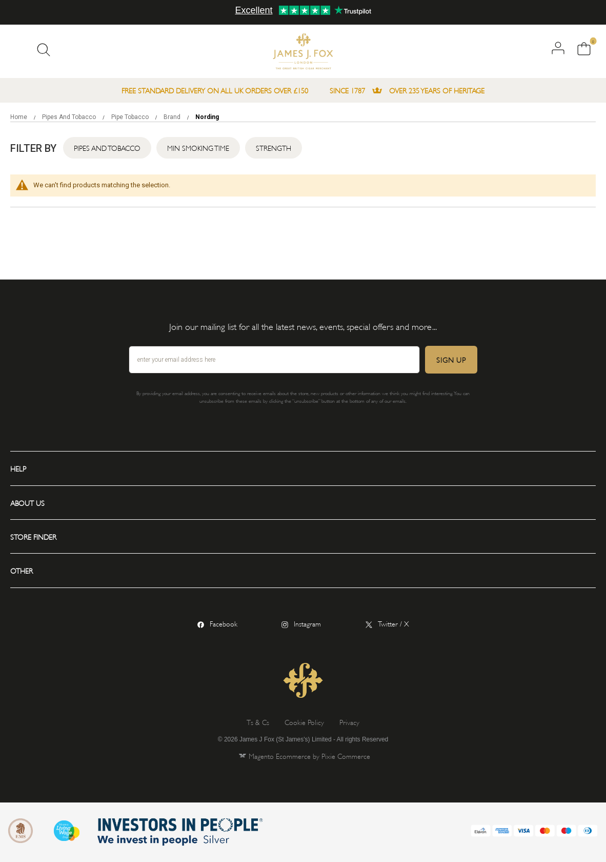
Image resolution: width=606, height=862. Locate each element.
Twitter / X (393, 623)
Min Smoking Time (198, 147)
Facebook (223, 623)
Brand (173, 117)
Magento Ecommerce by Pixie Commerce (309, 755)
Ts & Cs (258, 721)
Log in (558, 48)
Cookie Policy (304, 721)
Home (19, 117)
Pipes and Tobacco (69, 117)
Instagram (307, 623)
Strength (273, 147)
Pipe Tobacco (130, 117)
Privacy (349, 721)
